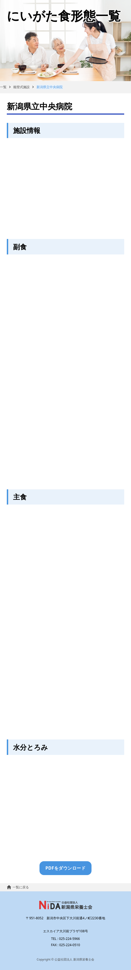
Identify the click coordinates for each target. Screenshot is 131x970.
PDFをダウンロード (65, 868)
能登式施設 (21, 87)
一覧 (3, 87)
